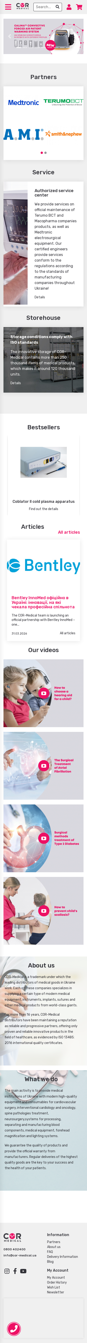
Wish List (53, 1287)
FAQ (50, 1252)
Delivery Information (62, 1257)
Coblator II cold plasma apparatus (44, 501)
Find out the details (43, 509)
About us (54, 1247)
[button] (9, 36)
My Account (56, 1278)
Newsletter (55, 1292)
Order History (57, 1283)
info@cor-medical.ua (19, 1255)
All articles (69, 532)
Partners (53, 1242)
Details (40, 297)
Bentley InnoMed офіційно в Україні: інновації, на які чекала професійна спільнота (43, 602)
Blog (50, 1262)
